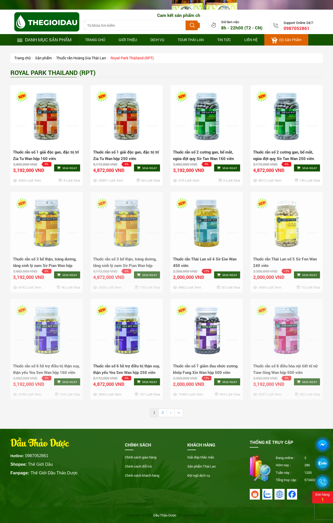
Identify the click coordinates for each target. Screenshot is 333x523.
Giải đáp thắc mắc (200, 457)
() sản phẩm (286, 40)
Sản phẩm (43, 57)
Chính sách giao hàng (140, 457)
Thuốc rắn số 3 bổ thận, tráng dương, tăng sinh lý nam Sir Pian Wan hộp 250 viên (125, 265)
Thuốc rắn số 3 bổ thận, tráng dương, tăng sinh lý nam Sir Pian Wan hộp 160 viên (44, 265)
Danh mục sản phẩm (44, 40)
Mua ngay (67, 168)
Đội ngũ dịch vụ (198, 475)
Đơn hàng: (322, 497)
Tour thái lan (191, 39)
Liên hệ (251, 39)
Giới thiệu (128, 39)
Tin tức (224, 39)
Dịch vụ (157, 39)
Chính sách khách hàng (142, 475)
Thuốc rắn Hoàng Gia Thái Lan (81, 57)
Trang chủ (95, 39)
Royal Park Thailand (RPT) (132, 57)
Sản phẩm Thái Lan (201, 466)
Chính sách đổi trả (138, 466)
